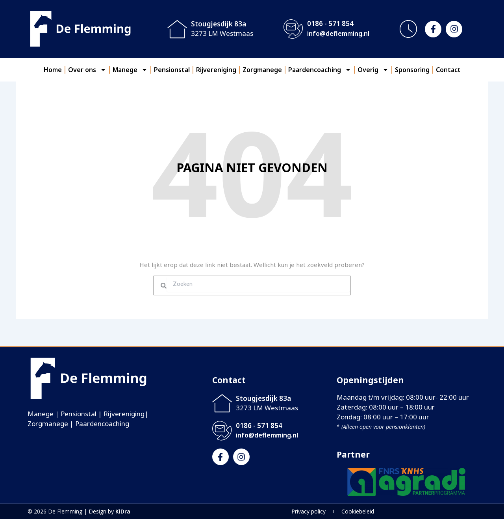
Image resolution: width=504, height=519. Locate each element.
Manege (130, 70)
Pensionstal (172, 69)
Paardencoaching (319, 70)
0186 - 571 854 (330, 23)
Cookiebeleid (358, 511)
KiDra (122, 511)
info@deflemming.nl (338, 33)
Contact (448, 69)
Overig (373, 70)
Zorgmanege (262, 69)
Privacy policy (308, 511)
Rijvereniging (216, 69)
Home (53, 69)
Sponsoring (412, 69)
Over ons (87, 70)
